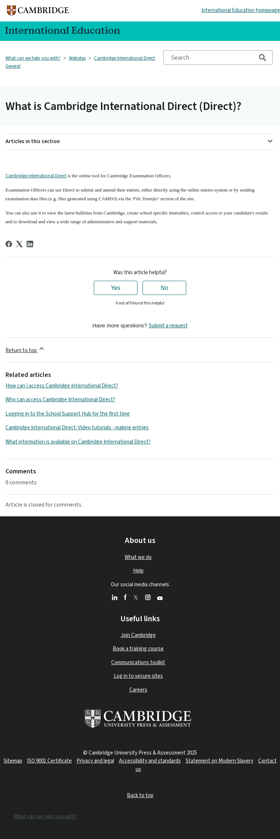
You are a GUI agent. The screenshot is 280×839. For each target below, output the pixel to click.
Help (138, 571)
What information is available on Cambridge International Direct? (78, 442)
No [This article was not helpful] (164, 288)
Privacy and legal (95, 761)
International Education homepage (240, 10)
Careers (138, 690)
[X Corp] (19, 244)
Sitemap (13, 761)
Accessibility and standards (150, 761)
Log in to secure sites (138, 676)
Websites (77, 58)
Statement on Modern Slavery (219, 761)
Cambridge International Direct (35, 176)
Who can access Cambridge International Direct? (60, 399)
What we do (138, 557)
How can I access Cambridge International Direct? (61, 386)
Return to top (25, 349)
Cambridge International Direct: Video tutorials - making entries (77, 428)
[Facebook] (8, 244)
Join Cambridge (138, 635)
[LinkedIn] (30, 244)
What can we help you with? (33, 58)
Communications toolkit (138, 662)
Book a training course (138, 649)
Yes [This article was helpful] (115, 288)
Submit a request (168, 326)
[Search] (218, 57)
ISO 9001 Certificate (49, 761)
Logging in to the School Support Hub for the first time (67, 414)
